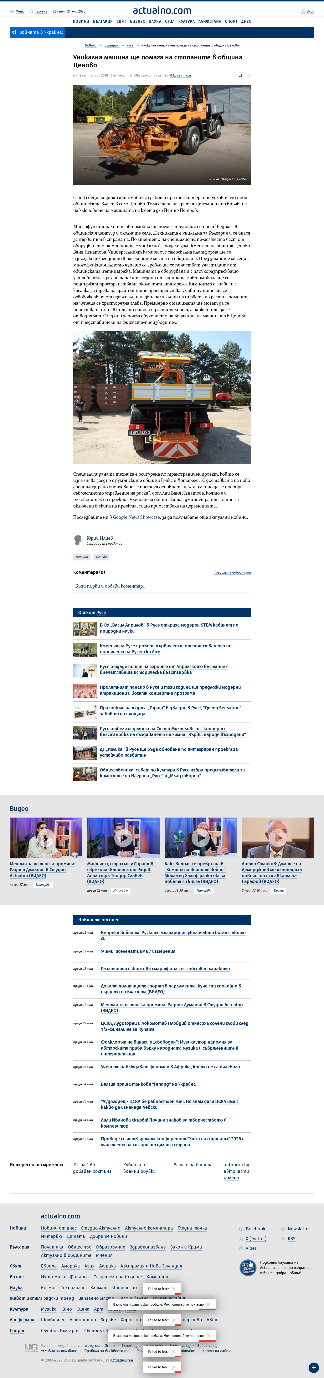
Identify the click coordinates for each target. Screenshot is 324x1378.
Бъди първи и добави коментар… (111, 586)
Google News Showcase (136, 517)
